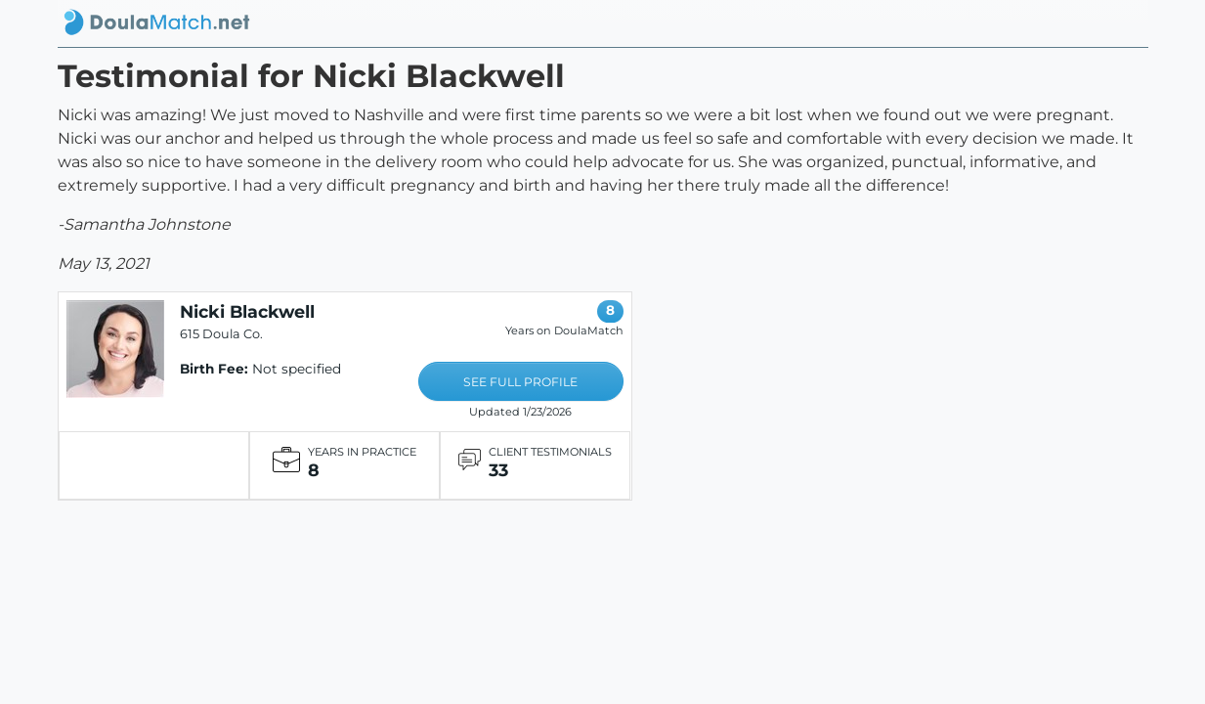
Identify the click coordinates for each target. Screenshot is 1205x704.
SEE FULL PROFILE (520, 381)
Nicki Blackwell (247, 311)
